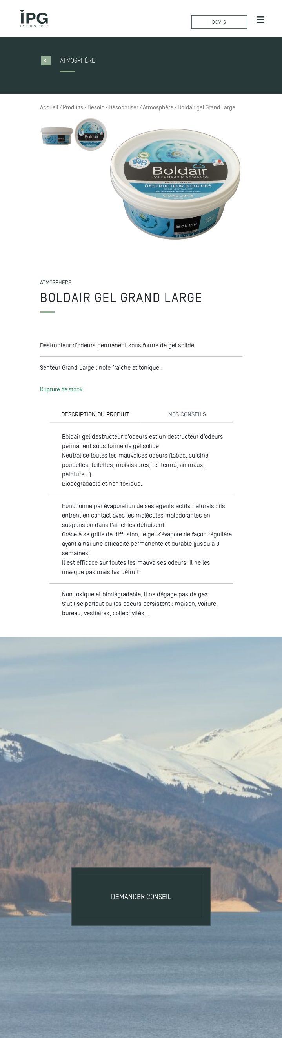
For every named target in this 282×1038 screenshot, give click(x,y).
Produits (73, 107)
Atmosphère (158, 107)
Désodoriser (123, 107)
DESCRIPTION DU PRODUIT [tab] (95, 414)
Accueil (49, 107)
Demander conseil (141, 897)
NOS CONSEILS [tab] (187, 414)
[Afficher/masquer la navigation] (260, 19)
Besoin (95, 107)
